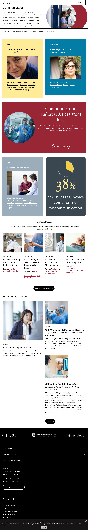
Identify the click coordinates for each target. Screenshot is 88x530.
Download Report (60, 146)
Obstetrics (18, 90)
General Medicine (13, 87)
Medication (7, 271)
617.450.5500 (14, 479)
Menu (81, 2)
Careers (5, 508)
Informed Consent (28, 87)
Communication (22, 82)
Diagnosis (32, 82)
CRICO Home (6, 31)
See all (49, 421)
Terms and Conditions (9, 514)
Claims (14, 269)
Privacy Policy (7, 517)
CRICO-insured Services (10, 511)
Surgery (26, 90)
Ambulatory (20, 198)
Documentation (12, 85)
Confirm (44, 527)
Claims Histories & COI (9, 505)
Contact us (13, 487)
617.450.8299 (14, 481)
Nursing (10, 90)
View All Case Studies (43, 288)
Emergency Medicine (27, 85)
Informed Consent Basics (18, 168)
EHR (38, 276)
